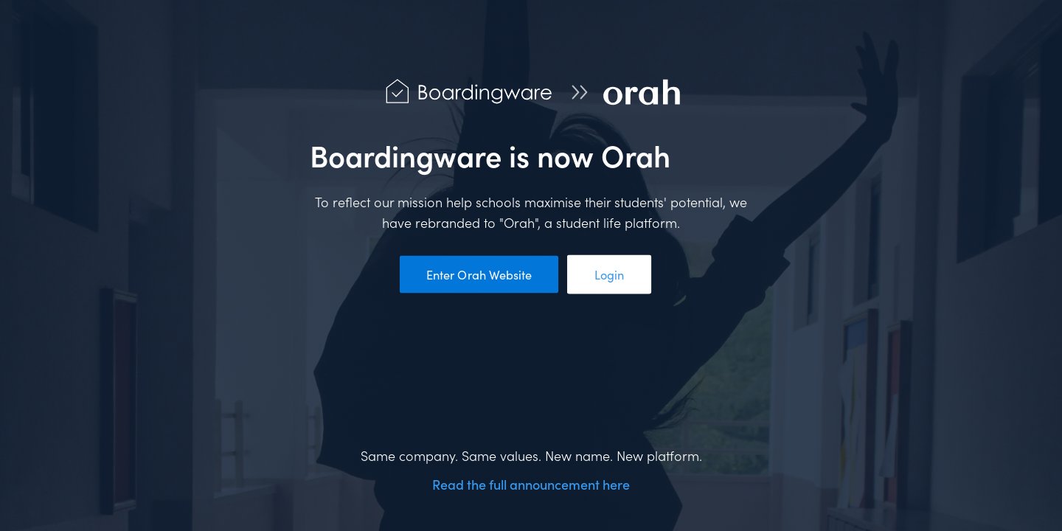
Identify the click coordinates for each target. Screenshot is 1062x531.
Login (609, 274)
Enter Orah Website (479, 274)
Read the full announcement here (531, 484)
